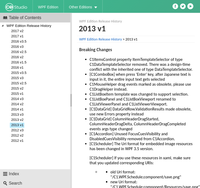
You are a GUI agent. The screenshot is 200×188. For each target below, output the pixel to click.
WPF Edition (48, 7)
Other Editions (80, 7)
